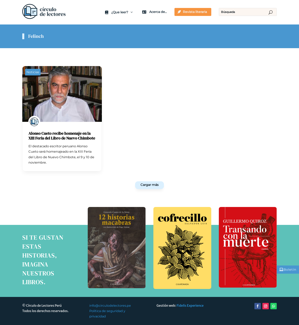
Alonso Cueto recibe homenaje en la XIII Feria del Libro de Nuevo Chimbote (61, 136)
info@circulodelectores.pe (110, 305)
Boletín (289, 269)
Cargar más (149, 185)
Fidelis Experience (190, 305)
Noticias (32, 72)
